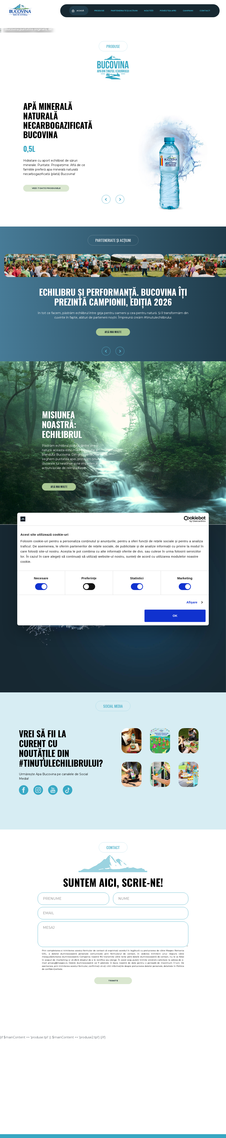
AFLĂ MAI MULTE (113, 430)
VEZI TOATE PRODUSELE (46, 286)
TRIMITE (113, 1079)
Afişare (191, 602)
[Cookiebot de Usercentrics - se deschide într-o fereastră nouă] (187, 519)
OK (175, 615)
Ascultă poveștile (41, 107)
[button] (110, 124)
